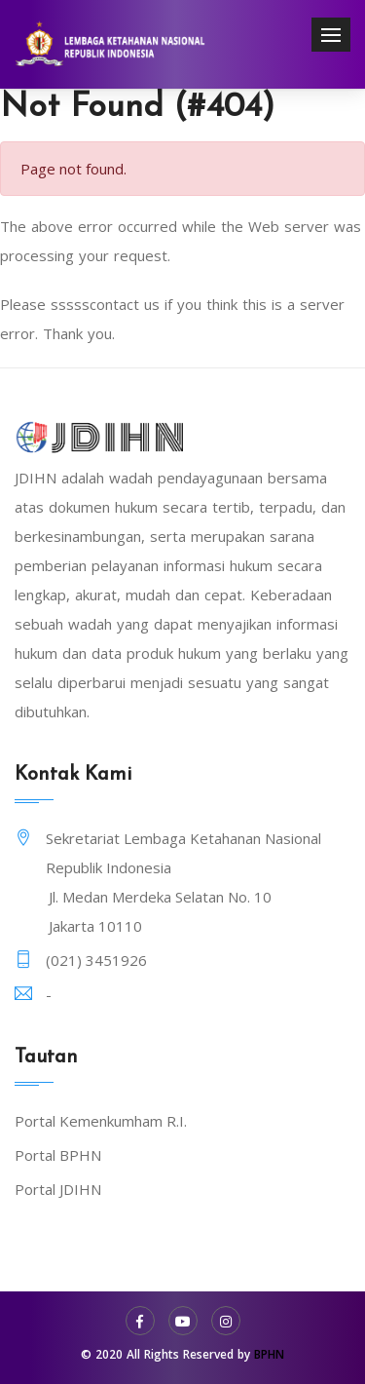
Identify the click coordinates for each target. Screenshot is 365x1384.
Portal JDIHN (58, 1189)
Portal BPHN (58, 1155)
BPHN (269, 1354)
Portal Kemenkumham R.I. (101, 1121)
